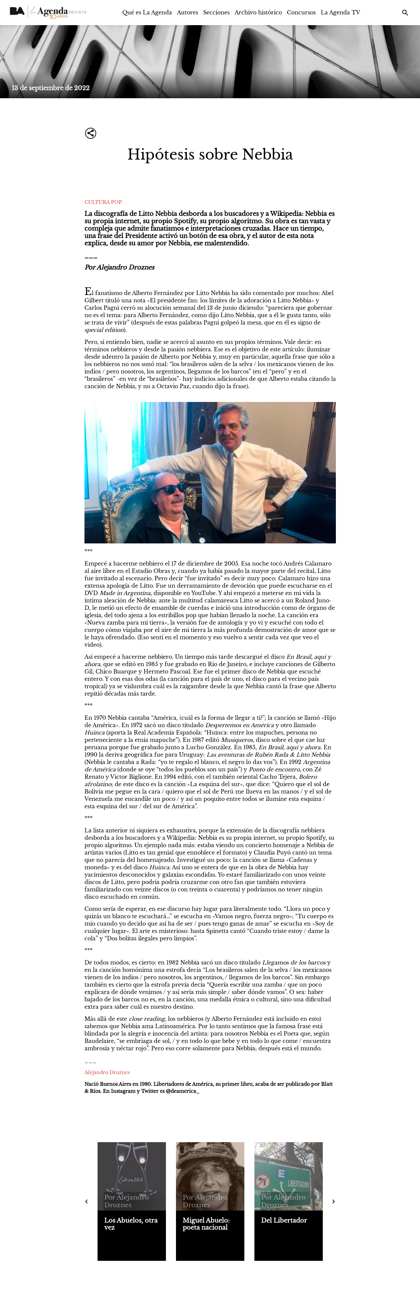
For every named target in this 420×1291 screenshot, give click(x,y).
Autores (187, 12)
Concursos (301, 12)
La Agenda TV (340, 12)
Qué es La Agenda (147, 12)
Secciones (216, 12)
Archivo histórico (258, 12)
